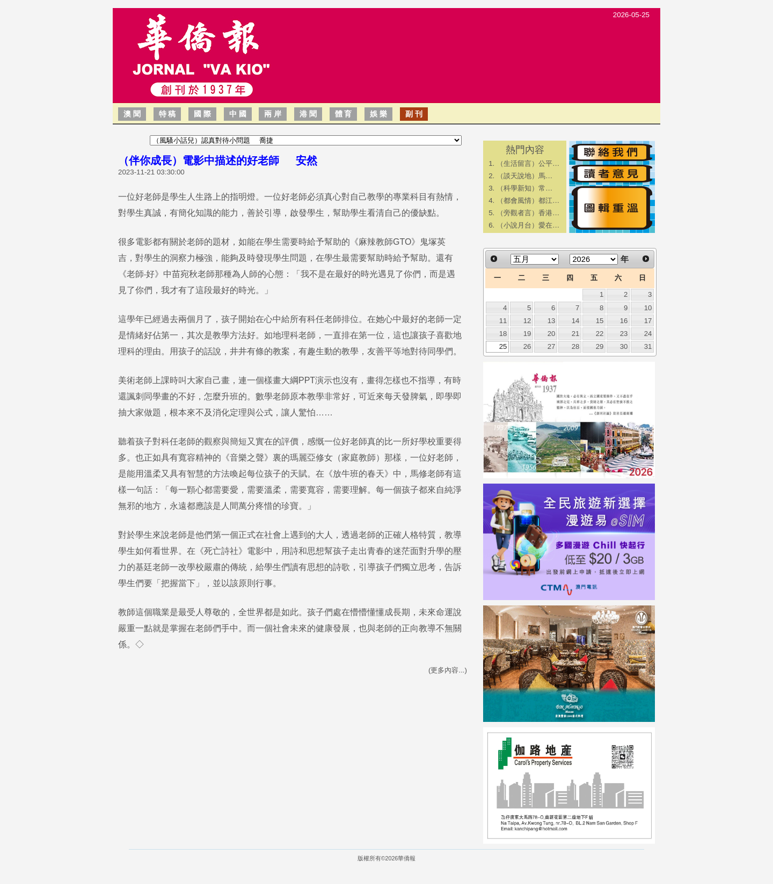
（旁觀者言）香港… (528, 213)
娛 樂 (378, 113)
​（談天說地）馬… (524, 176)
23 (624, 334)
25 (503, 346)
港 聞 (308, 113)
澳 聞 (132, 113)
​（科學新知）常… (524, 188)
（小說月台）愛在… (528, 225)
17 (648, 321)
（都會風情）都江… (528, 200)
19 (527, 334)
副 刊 (413, 113)
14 (576, 321)
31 (648, 346)
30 (624, 346)
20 (552, 334)
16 (624, 321)
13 (552, 321)
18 (503, 334)
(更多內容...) (447, 670)
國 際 (202, 113)
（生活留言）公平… (528, 163)
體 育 (343, 113)
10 (648, 308)
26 (527, 346)
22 (600, 334)
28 (576, 346)
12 (527, 321)
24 (648, 334)
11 (503, 321)
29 (600, 346)
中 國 (237, 113)
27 (552, 346)
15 (600, 321)
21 (576, 334)
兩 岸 (272, 113)
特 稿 (167, 113)
